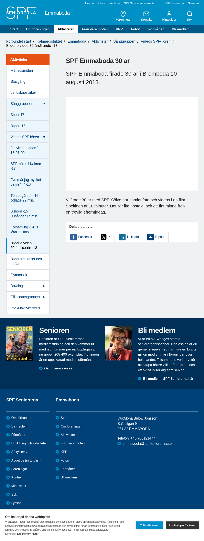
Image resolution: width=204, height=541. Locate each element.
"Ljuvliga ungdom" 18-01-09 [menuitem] (25, 150)
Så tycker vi (19, 452)
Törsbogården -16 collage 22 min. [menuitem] (25, 198)
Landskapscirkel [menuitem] (23, 92)
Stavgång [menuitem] (18, 81)
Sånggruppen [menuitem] (21, 104)
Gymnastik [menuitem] (19, 275)
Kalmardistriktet (49, 41)
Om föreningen (38, 29)
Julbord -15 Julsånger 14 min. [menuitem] (24, 213)
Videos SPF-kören (156, 41)
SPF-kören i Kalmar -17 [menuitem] (26, 166)
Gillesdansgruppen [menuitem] (25, 297)
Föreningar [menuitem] (123, 16)
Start (14, 29)
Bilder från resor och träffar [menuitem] (26, 261)
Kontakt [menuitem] (146, 16)
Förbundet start (18, 41)
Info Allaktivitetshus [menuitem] (25, 308)
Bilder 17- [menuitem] (18, 115)
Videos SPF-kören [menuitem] (25, 137)
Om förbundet (21, 418)
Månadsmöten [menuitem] (22, 70)
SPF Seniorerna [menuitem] (174, 3)
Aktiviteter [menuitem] (19, 59)
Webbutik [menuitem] (114, 3)
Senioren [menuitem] (193, 3)
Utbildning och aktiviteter (29, 443)
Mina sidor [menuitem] (169, 16)
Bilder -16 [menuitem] (18, 126)
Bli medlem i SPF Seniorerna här (168, 378)
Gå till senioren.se (58, 368)
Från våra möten (95, 29)
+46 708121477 (143, 438)
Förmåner (156, 29)
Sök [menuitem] (190, 16)
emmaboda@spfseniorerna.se (147, 444)
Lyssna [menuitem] (89, 3)
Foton (135, 29)
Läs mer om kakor (28, 533)
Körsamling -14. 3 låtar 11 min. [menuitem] (24, 229)
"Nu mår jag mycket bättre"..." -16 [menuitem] (26, 182)
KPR (119, 29)
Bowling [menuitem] (17, 286)
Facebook (85, 237)
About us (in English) (26, 460)
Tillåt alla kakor (149, 525)
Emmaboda (76, 41)
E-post (159, 237)
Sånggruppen (124, 41)
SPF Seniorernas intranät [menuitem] (139, 3)
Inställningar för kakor (182, 525)
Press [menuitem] (101, 3)
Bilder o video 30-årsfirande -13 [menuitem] (24, 245)
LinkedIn (133, 237)
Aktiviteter (66, 29)
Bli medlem (181, 29)
